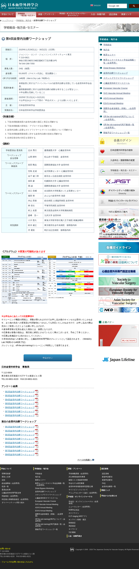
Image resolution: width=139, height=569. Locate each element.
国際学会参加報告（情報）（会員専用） (119, 110)
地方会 (106, 50)
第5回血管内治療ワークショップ (20, 403)
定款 (3, 480)
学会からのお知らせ (109, 496)
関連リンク (126, 14)
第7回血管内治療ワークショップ (20, 411)
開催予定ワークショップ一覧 (116, 133)
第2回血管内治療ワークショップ (20, 392)
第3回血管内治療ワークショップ (20, 395)
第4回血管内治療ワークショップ (20, 399)
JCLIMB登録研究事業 (77, 477)
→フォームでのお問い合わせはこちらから (16, 562)
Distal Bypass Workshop (114, 68)
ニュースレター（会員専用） (80, 507)
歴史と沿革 (6, 477)
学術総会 (107, 45)
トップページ (7, 20)
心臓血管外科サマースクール (116, 83)
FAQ (103, 483)
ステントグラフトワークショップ (118, 78)
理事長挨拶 (6, 474)
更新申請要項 (107, 480)
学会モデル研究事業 (76, 483)
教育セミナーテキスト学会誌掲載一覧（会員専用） (119, 61)
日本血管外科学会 (19, 5)
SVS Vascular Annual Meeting (116, 93)
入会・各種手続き (98, 14)
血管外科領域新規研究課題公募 (81, 486)
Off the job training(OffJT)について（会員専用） (118, 118)
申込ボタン (48, 358)
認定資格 (113, 14)
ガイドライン (74, 513)
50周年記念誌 (74, 510)
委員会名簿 (6, 490)
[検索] (117, 6)
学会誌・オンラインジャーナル (80, 497)
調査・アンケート (46, 14)
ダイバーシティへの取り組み (13, 503)
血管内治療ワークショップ (115, 73)
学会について (8, 14)
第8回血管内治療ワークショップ (20, 415)
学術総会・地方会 (26, 14)
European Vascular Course (115, 88)
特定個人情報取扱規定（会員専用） (16, 499)
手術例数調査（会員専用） (79, 474)
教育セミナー (109, 55)
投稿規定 (72, 523)
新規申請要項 (107, 477)
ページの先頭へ (84, 460)
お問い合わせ (5, 549)
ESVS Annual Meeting (113, 103)
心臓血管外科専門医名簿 (11, 493)
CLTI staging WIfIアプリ (78, 516)
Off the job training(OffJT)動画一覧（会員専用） (118, 126)
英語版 (95, 5)
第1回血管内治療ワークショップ (20, 427)
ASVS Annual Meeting (113, 98)
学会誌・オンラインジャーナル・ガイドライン (73, 14)
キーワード (73, 529)
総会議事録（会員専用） (11, 483)
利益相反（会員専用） (10, 496)
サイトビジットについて (78, 490)
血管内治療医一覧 (109, 486)
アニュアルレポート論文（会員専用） (83, 493)
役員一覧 (5, 486)
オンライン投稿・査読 (77, 520)
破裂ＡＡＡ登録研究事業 (78, 480)
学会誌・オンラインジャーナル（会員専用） (83, 502)
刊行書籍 (72, 532)
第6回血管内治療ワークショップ (20, 407)
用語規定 (72, 526)
